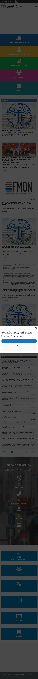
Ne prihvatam (19, 345)
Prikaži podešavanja (19, 349)
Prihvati (19, 341)
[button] (36, 328)
